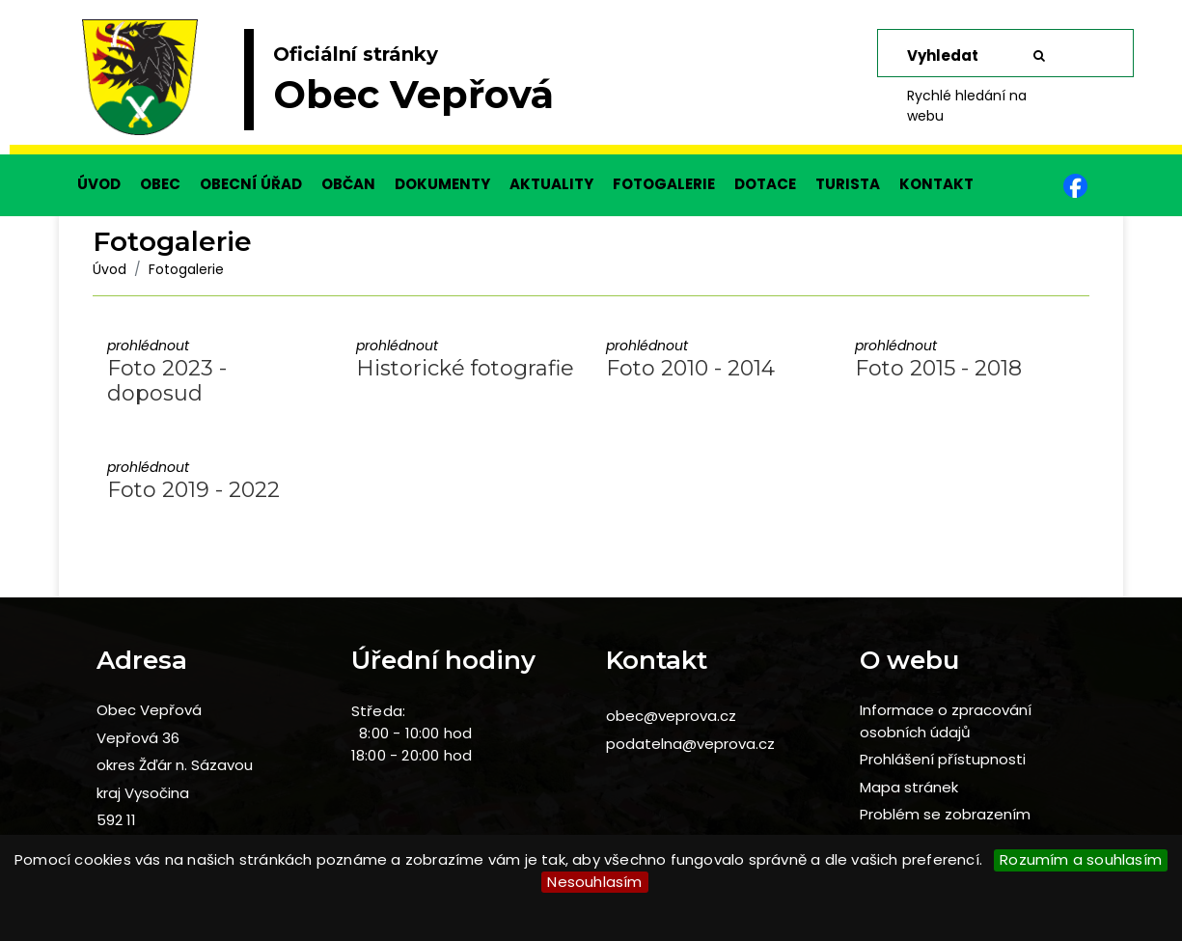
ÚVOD (99, 184)
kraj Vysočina (142, 793)
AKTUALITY (551, 184)
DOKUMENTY (442, 184)
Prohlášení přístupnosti (943, 759)
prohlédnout (148, 345)
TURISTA (847, 184)
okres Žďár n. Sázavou (174, 765)
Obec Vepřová (149, 710)
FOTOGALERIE (664, 184)
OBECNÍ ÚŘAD (251, 184)
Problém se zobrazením (945, 814)
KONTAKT (936, 184)
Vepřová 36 (137, 738)
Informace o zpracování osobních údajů (945, 721)
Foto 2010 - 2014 (690, 368)
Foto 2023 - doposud (167, 380)
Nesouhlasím (594, 882)
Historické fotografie (465, 368)
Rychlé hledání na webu (967, 105)
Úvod (109, 269)
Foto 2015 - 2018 (938, 368)
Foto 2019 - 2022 (193, 490)
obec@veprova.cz (671, 716)
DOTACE (765, 184)
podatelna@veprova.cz (690, 743)
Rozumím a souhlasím (1081, 859)
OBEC (160, 184)
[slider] (591, 87)
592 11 (116, 820)
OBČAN (348, 184)
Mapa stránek (909, 787)
